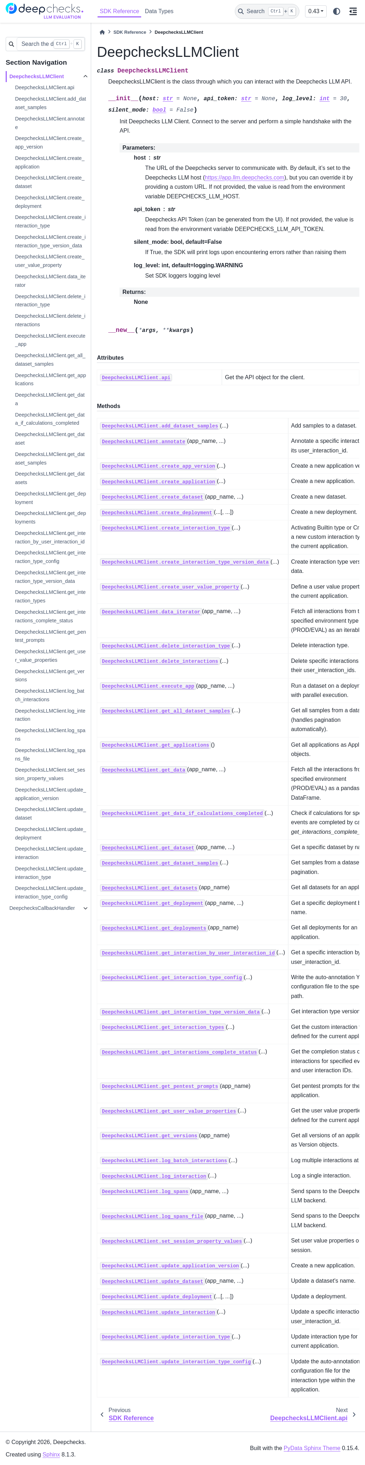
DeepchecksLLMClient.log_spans (50, 735)
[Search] (267, 11)
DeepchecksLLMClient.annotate (49, 123)
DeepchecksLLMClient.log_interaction (50, 715)
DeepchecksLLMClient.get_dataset (49, 438)
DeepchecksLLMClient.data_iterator (50, 281)
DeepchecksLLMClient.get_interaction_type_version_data (50, 577)
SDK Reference (119, 11)
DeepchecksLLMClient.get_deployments (50, 517)
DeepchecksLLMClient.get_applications (50, 379)
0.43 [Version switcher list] (313, 11)
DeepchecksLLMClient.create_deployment (49, 202)
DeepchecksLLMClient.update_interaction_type (50, 873)
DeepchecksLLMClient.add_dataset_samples (50, 103)
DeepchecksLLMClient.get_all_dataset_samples (50, 360)
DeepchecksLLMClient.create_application (49, 162)
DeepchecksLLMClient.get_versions (49, 676)
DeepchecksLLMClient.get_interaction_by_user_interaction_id (50, 537)
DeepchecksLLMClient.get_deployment (50, 498)
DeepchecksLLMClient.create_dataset (49, 182)
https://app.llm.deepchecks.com (244, 178)
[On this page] (353, 11)
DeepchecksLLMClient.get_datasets (49, 478)
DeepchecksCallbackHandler (42, 908)
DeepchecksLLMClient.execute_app (50, 340)
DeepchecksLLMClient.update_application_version (50, 794)
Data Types (159, 11)
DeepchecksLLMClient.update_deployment (50, 833)
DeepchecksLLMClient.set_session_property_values (50, 774)
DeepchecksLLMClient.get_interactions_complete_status (50, 616)
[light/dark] (336, 11)
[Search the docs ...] (51, 44)
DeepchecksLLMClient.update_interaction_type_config (50, 892)
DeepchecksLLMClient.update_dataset (50, 813)
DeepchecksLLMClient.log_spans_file (50, 754)
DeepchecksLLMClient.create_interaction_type (50, 221)
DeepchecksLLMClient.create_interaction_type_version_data (50, 241)
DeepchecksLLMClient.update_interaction (50, 853)
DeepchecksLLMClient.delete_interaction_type (50, 301)
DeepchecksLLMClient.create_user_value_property (49, 261)
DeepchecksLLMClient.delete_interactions (50, 320)
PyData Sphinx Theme (312, 1448)
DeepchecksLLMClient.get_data (49, 399)
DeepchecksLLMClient (36, 76)
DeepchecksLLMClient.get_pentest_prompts (50, 636)
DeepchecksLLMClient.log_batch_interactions (49, 695)
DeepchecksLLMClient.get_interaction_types (50, 596)
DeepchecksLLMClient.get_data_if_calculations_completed (49, 419)
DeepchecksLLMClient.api (44, 87)
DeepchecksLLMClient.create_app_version (49, 142)
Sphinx (51, 1454)
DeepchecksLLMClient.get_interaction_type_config (50, 557)
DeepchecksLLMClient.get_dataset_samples (49, 458)
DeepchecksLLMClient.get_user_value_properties (50, 656)
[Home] (102, 32)
